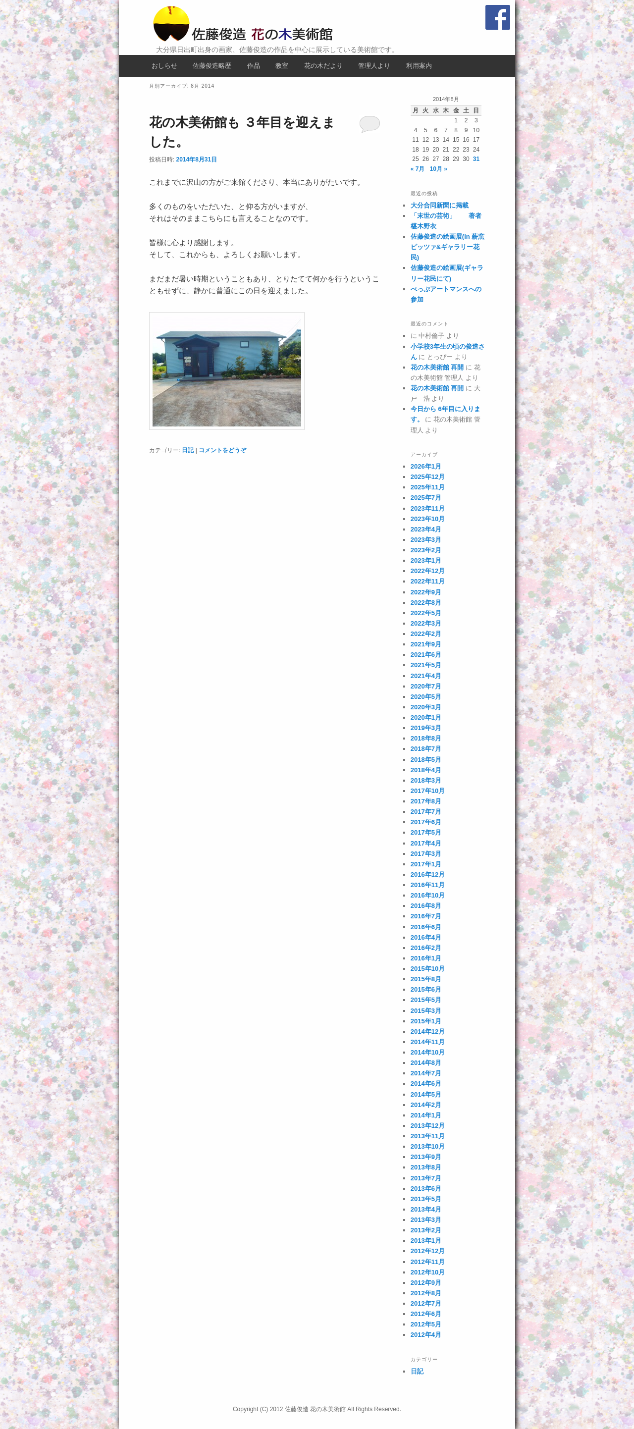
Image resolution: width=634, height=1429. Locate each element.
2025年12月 (428, 476)
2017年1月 (426, 864)
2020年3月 (426, 707)
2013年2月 (426, 1230)
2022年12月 (428, 571)
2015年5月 (426, 1000)
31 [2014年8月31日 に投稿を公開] (476, 159)
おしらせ (164, 65)
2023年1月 (426, 560)
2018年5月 (426, 759)
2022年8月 (426, 602)
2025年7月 (426, 497)
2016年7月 (426, 916)
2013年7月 (426, 1178)
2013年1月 (426, 1240)
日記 (188, 450)
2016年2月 (426, 948)
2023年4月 (426, 529)
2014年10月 (428, 1052)
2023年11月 (428, 508)
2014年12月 (428, 1031)
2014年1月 (426, 1115)
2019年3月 (426, 728)
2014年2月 (426, 1105)
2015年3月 (426, 1010)
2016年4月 (426, 937)
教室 (281, 65)
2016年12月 (428, 874)
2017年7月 (426, 811)
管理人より (374, 65)
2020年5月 (426, 696)
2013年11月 (428, 1136)
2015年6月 (426, 989)
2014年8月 (426, 1062)
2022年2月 (426, 633)
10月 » (438, 168)
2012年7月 (426, 1303)
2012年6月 (426, 1314)
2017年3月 (426, 853)
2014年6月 (426, 1083)
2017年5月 (426, 832)
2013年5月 (426, 1199)
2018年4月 (426, 770)
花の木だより (323, 65)
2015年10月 (428, 968)
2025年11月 (428, 487)
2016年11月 (428, 885)
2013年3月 (426, 1219)
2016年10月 (428, 895)
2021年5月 (426, 665)
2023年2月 (426, 550)
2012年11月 (428, 1262)
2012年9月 (426, 1282)
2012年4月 (426, 1334)
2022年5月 (426, 613)
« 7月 (418, 168)
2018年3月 (426, 780)
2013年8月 (426, 1167)
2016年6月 (426, 927)
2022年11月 (428, 581)
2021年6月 (426, 654)
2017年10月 (428, 790)
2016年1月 (426, 958)
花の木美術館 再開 (437, 367)
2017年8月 (426, 801)
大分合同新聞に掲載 (440, 205)
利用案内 (419, 65)
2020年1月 (426, 717)
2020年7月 (426, 686)
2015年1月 (426, 1021)
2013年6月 (426, 1188)
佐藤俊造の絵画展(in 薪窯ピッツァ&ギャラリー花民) (448, 247)
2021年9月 (426, 644)
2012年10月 (428, 1272)
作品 (253, 65)
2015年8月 (426, 979)
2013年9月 (426, 1157)
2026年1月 (426, 466)
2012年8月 (426, 1293)
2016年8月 (426, 905)
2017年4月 (426, 843)
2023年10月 (428, 519)
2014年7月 (426, 1073)
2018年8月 (426, 738)
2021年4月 (426, 676)
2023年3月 (426, 539)
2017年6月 (426, 822)
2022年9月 (426, 592)
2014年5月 (426, 1094)
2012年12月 (428, 1251)
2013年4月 (426, 1209)
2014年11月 (428, 1042)
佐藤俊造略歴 (212, 65)
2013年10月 (428, 1146)
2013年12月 (428, 1125)
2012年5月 (426, 1324)
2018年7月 (426, 748)
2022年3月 (426, 623)
